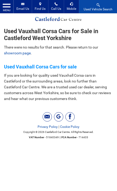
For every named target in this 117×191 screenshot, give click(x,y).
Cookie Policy (69, 127)
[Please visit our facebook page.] (70, 116)
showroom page (17, 53)
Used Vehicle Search (98, 6)
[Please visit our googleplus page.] (58, 116)
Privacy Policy (48, 127)
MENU (7, 7)
